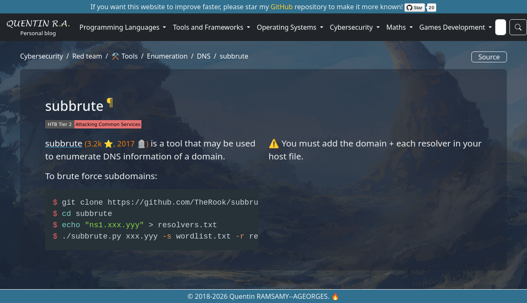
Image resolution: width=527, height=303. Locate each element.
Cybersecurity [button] (352, 27)
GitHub (282, 6)
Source (489, 57)
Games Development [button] (453, 27)
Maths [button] (397, 27)
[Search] (500, 27)
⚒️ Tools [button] (124, 56)
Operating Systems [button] (287, 27)
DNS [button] (204, 56)
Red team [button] (87, 56)
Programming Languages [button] (120, 27)
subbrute (63, 143)
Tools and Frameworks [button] (209, 27)
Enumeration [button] (167, 56)
